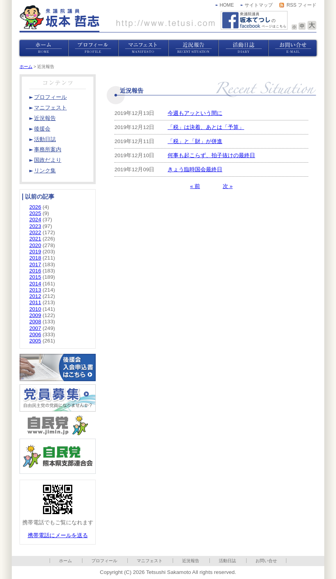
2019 (35, 252)
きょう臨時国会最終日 (195, 169)
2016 (35, 271)
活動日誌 (227, 560)
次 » (227, 186)
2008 (35, 321)
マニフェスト (150, 560)
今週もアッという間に (195, 113)
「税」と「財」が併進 (195, 141)
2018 (35, 258)
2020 (35, 245)
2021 (35, 239)
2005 (35, 341)
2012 (35, 296)
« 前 (195, 186)
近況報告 (190, 560)
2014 (35, 284)
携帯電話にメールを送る (58, 535)
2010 (35, 309)
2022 (35, 232)
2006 (35, 334)
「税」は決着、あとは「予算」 (206, 127)
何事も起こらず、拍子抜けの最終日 (211, 155)
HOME (227, 5)
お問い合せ (266, 560)
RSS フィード (301, 5)
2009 (35, 315)
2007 (35, 328)
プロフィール (104, 560)
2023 (35, 226)
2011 (35, 302)
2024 (35, 219)
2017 (35, 264)
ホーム (26, 66)
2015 (35, 277)
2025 (35, 213)
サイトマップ (259, 5)
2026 (35, 207)
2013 (35, 290)
